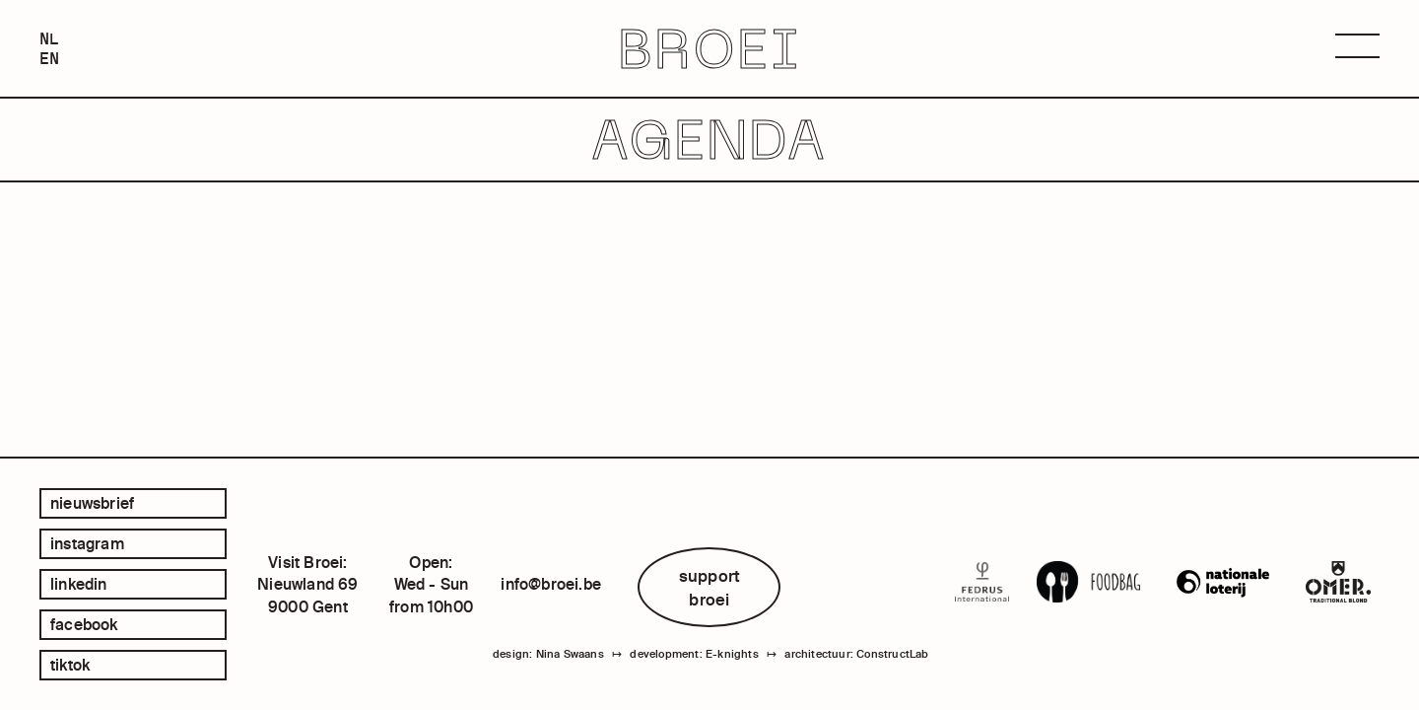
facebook (84, 624)
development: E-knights (694, 654)
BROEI (710, 49)
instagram (87, 543)
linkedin (78, 584)
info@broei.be (551, 584)
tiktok (70, 664)
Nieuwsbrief (92, 503)
